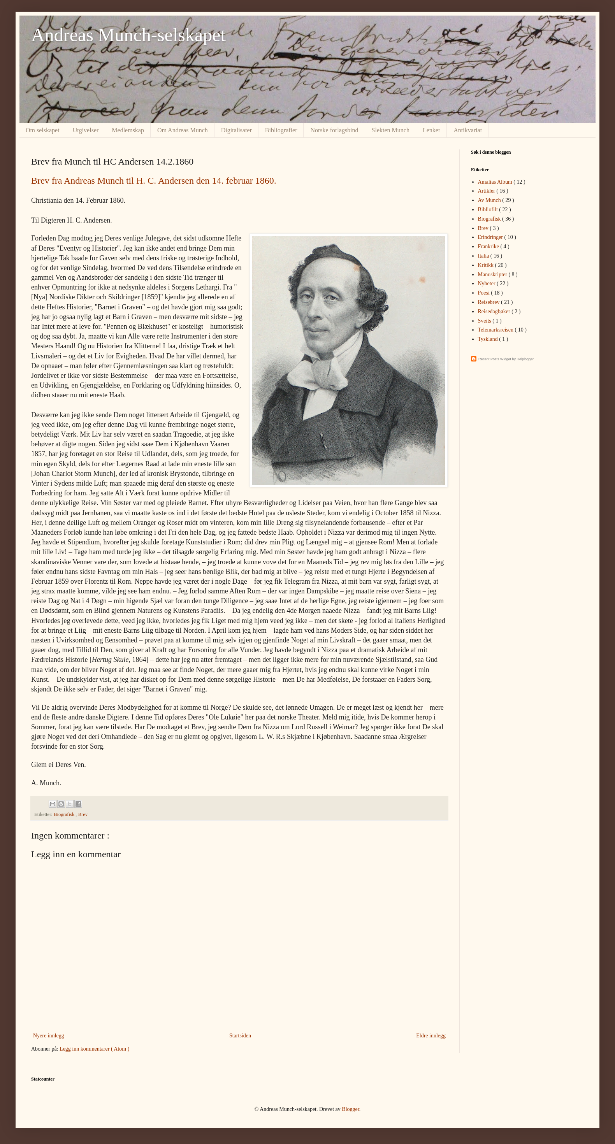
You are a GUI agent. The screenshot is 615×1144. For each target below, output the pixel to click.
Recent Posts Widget (494, 359)
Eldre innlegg (431, 1036)
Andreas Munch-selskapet (128, 35)
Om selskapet (43, 130)
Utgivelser (86, 130)
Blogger (350, 1109)
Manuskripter (493, 274)
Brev (83, 814)
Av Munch (490, 200)
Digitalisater (236, 130)
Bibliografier (281, 130)
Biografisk (65, 814)
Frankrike (489, 246)
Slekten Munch (390, 130)
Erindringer (491, 237)
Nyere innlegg (48, 1036)
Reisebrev (489, 302)
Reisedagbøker (495, 311)
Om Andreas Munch (182, 130)
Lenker (431, 130)
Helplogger (525, 359)
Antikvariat (467, 130)
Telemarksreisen (496, 330)
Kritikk (486, 265)
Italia (484, 256)
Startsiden (240, 1036)
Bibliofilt (488, 209)
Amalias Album (496, 182)
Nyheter (487, 283)
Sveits (485, 321)
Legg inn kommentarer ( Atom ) (94, 1049)
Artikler (487, 191)
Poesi (484, 293)
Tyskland (488, 339)
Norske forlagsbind (334, 130)
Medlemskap (128, 130)
